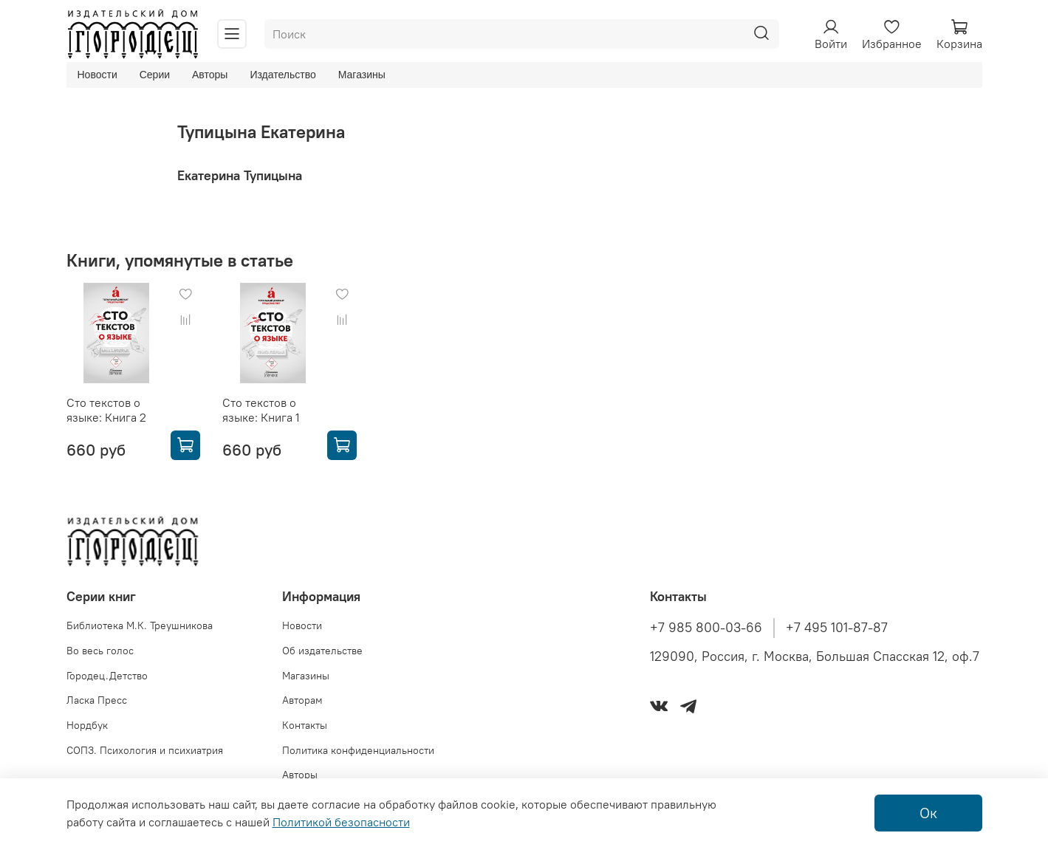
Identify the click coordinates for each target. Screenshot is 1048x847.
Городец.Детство (107, 675)
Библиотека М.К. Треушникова (139, 625)
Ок (928, 812)
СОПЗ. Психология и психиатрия (144, 750)
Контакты (304, 725)
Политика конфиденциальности (358, 750)
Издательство (282, 74)
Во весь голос (100, 650)
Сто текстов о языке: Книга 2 (106, 410)
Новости (97, 74)
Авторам (302, 700)
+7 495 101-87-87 (837, 628)
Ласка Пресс (96, 700)
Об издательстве (322, 650)
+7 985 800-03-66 (706, 628)
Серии (155, 74)
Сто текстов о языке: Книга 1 (261, 410)
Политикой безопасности (341, 822)
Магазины (362, 74)
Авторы (209, 74)
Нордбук (87, 725)
